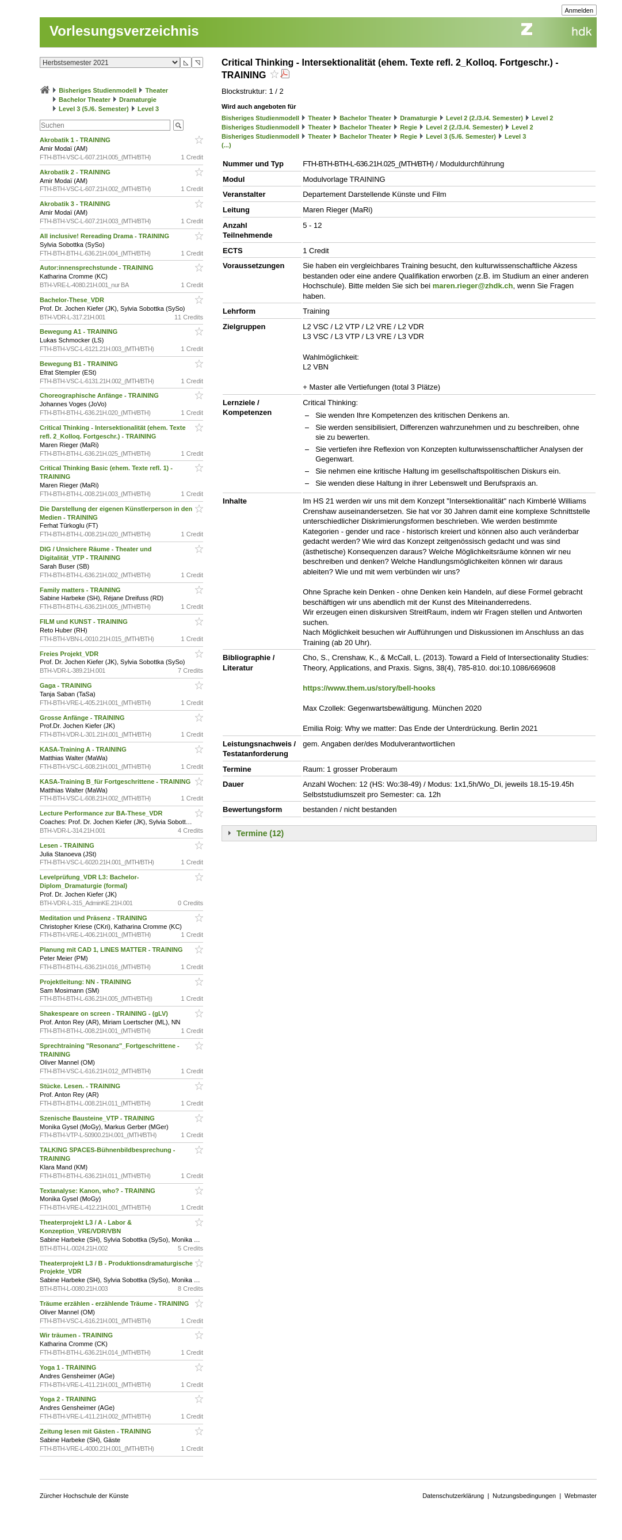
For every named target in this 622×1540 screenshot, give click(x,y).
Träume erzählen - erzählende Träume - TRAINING (115, 1303)
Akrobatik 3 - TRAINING (76, 203)
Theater (156, 90)
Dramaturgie (138, 99)
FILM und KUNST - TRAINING (84, 621)
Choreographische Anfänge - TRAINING (100, 395)
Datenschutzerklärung (453, 1495)
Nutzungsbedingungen (524, 1495)
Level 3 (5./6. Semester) (94, 108)
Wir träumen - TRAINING (77, 1335)
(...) (226, 145)
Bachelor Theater (84, 99)
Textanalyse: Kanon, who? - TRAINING (98, 1190)
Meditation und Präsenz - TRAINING (94, 917)
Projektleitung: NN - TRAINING (86, 981)
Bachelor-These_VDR (73, 299)
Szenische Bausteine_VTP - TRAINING (98, 1118)
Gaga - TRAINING (67, 685)
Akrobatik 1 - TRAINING (76, 139)
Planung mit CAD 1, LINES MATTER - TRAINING (112, 949)
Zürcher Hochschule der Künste (84, 1495)
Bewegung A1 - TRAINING (79, 331)
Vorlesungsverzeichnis (124, 31)
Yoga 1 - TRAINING (69, 1367)
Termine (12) (260, 833)
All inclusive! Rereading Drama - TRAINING (105, 235)
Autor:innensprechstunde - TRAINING (97, 267)
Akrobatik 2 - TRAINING (76, 172)
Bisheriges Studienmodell (97, 90)
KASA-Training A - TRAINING (84, 749)
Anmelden (579, 10)
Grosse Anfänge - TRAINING (83, 717)
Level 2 (542, 118)
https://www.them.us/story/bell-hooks (369, 688)
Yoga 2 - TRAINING (69, 1399)
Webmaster (580, 1495)
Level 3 (148, 108)
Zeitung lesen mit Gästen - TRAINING (96, 1431)
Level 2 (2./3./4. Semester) (484, 118)
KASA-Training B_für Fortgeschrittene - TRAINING (116, 781)
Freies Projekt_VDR (70, 653)
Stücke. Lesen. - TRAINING (81, 1085)
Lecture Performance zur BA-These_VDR (102, 813)
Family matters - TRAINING (81, 589)
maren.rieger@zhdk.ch (473, 285)
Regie (408, 127)
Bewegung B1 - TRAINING (80, 363)
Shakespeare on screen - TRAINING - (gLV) (105, 1013)
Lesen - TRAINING (68, 845)
